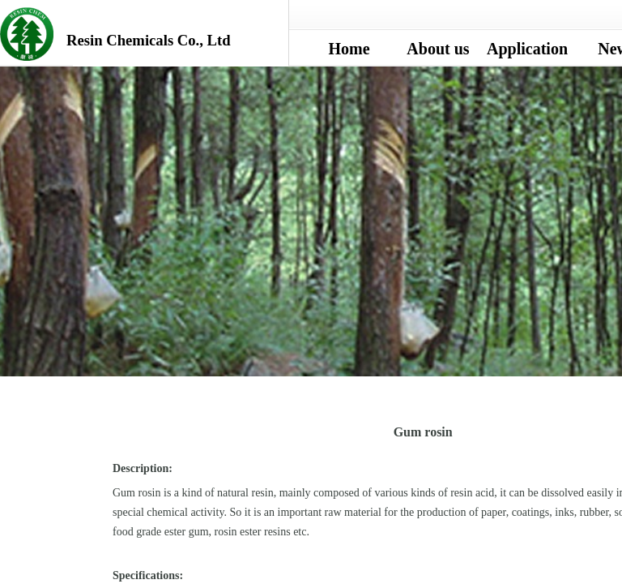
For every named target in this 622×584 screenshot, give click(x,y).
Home (348, 49)
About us (438, 49)
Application (527, 49)
